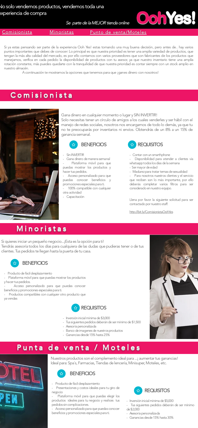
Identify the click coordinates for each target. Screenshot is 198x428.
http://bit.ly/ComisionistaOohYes (151, 212)
